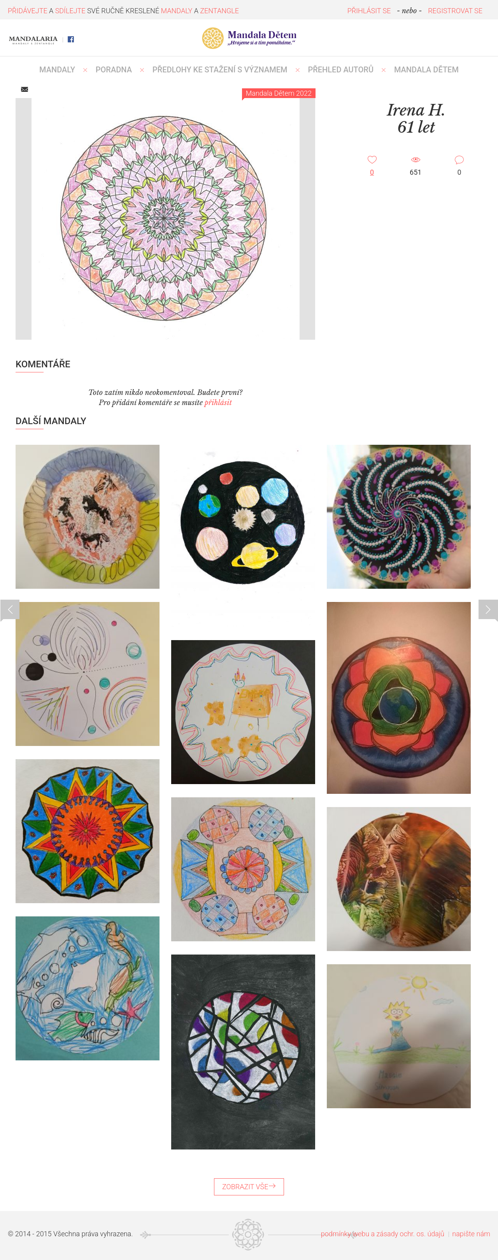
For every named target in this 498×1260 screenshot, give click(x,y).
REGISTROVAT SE (455, 11)
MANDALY (57, 69)
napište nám (471, 1234)
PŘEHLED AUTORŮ (341, 69)
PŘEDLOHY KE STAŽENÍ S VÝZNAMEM (220, 69)
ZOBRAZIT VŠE (249, 1187)
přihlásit (218, 402)
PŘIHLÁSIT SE (369, 11)
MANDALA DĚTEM (426, 69)
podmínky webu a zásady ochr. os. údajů (382, 1234)
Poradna (114, 69)
